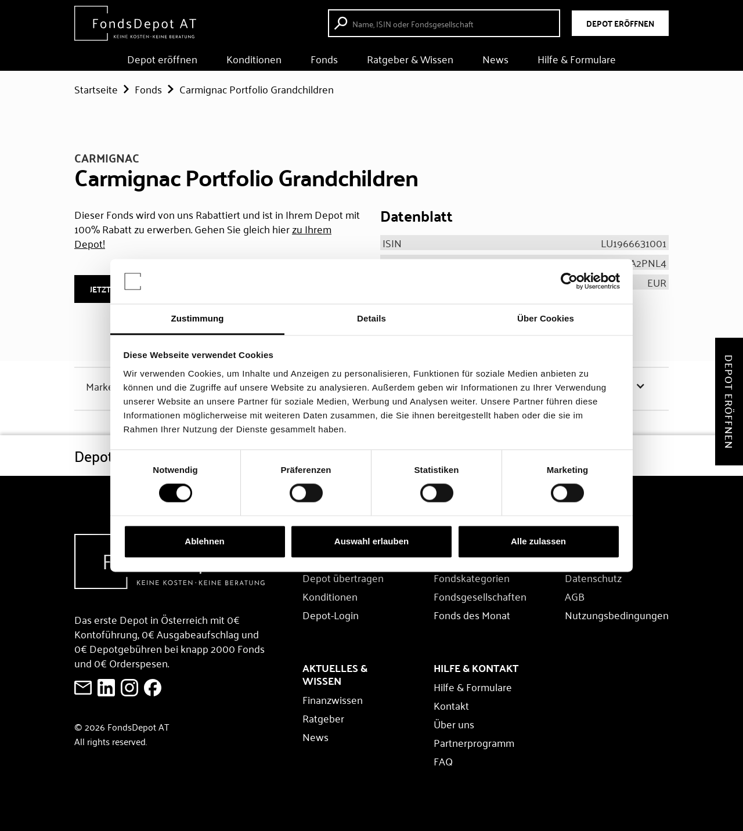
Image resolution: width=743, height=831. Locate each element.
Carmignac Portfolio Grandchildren (256, 89)
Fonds (324, 58)
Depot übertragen (343, 577)
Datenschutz (593, 577)
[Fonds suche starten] (445, 23)
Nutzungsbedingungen (617, 614)
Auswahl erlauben (371, 541)
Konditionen (254, 58)
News (495, 58)
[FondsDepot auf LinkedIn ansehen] (106, 687)
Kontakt (451, 705)
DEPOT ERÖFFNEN (620, 23)
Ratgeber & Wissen (410, 58)
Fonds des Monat (472, 614)
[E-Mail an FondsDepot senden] (83, 687)
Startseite (96, 89)
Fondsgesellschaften (480, 596)
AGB (575, 596)
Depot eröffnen (162, 58)
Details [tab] (371, 318)
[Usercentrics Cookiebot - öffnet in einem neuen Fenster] (569, 281)
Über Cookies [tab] (545, 318)
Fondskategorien (472, 577)
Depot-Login (330, 614)
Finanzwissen (332, 699)
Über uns (454, 723)
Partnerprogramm (474, 742)
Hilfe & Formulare (577, 58)
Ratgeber (323, 717)
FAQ (443, 760)
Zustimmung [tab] (197, 318)
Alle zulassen (538, 541)
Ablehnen (204, 541)
